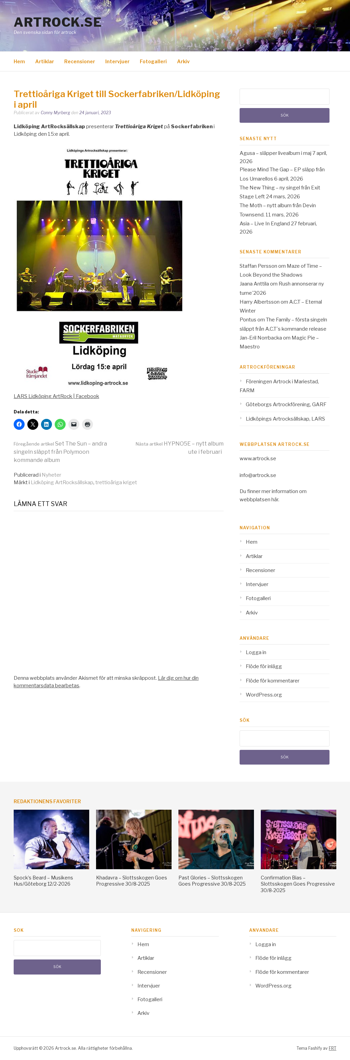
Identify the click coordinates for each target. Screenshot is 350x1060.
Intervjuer (117, 61)
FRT (332, 1048)
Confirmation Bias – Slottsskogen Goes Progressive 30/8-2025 (298, 884)
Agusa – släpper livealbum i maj (275, 153)
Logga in (256, 652)
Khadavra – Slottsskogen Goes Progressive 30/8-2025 (131, 881)
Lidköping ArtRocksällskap (62, 482)
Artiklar (44, 61)
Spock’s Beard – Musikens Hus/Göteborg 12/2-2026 (43, 881)
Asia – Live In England (265, 224)
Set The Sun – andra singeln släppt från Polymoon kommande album (60, 451)
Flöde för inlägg (264, 666)
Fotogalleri (153, 61)
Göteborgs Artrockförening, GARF (286, 404)
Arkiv (183, 61)
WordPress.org (264, 695)
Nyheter (51, 475)
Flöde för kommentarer (272, 681)
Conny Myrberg (55, 112)
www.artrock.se (258, 458)
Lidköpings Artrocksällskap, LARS (285, 419)
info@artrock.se (258, 475)
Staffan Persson (258, 266)
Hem (19, 61)
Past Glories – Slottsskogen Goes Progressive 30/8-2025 (212, 881)
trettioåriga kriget (116, 482)
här (274, 499)
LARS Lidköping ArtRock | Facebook (56, 396)
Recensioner (79, 61)
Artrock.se (58, 22)
